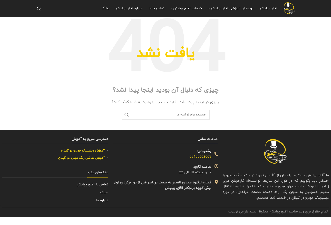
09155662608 (200, 166)
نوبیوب (232, 220)
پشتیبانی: (204, 160)
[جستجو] (39, 13)
